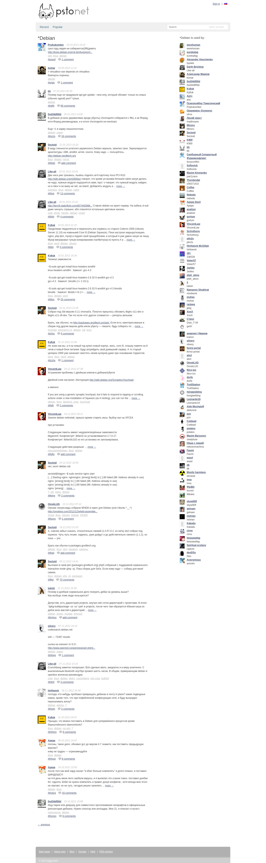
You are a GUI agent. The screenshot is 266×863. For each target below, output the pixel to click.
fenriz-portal (194, 348)
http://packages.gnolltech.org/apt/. (91, 322)
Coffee (190, 187)
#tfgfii (51, 405)
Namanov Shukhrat (198, 289)
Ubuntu (66, 515)
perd (56, 243)
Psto (49, 860)
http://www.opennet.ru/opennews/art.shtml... (71, 648)
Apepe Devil (194, 202)
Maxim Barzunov (196, 435)
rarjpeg (191, 304)
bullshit (105, 678)
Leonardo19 (194, 399)
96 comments (66, 105)
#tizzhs (51, 360)
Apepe (51, 740)
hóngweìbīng (194, 391)
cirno (190, 530)
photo (57, 213)
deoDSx (191, 552)
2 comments (64, 405)
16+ (189, 253)
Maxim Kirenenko (197, 172)
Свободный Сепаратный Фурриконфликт (202, 156)
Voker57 (191, 260)
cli (69, 576)
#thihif (51, 682)
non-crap (95, 678)
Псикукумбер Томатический (203, 103)
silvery (52, 626)
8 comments (67, 731)
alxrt (189, 355)
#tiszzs (51, 136)
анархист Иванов (197, 333)
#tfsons (52, 518)
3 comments (64, 247)
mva (189, 479)
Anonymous (194, 559)
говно (60, 132)
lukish (51, 588)
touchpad (85, 401)
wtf (52, 492)
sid (83, 330)
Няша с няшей (195, 443)
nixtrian (191, 516)
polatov (191, 428)
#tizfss (51, 333)
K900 (190, 139)
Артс (189, 96)
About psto (59, 851)
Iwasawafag (193, 537)
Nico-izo (191, 370)
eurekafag (192, 52)
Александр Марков (198, 74)
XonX (190, 311)
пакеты (83, 549)
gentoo (60, 705)
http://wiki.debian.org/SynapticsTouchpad (111, 380)
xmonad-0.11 (65, 330)
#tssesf (52, 59)
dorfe (190, 377)
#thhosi (52, 758)
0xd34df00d (54, 114)
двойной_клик (70, 401)
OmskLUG (54, 504)
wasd (190, 457)
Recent (44, 27)
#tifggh (51, 163)
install (81, 213)
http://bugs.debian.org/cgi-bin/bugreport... (70, 52)
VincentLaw (54, 369)
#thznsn (52, 816)
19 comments (67, 792)
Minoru (191, 125)
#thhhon (52, 732)
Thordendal (193, 180)
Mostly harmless (196, 472)
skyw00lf (192, 501)
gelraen (191, 508)
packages (77, 576)
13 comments (66, 193)
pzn (189, 413)
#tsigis (51, 82)
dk (188, 465)
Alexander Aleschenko (200, 59)
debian (63, 55)
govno (60, 613)
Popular (57, 27)
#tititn (51, 247)
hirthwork (53, 690)
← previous (44, 824)
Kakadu (191, 523)
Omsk (51, 515)
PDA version (106, 851)
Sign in (216, 3)
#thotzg (52, 793)
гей (50, 55)
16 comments (67, 136)
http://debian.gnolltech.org (62, 155)
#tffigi (51, 579)
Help (92, 851)
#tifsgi (51, 193)
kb (49, 91)
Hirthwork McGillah (198, 245)
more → (120, 186)
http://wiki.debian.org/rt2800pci (64, 178)
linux (55, 55)
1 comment (66, 59)
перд (63, 356)
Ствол (190, 319)
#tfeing (51, 495)
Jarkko (191, 267)
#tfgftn (51, 454)
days (50, 356)
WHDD (84, 515)
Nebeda (191, 194)
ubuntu (73, 243)
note (50, 213)
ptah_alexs (193, 275)
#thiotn (51, 708)
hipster (65, 213)
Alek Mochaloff (195, 406)
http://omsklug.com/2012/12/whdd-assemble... (73, 511)
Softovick (192, 165)
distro (72, 678)
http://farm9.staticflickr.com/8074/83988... (70, 205)
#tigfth (51, 105)
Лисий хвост (194, 118)
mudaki (68, 613)
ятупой (78, 613)
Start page (44, 851)
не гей (66, 728)
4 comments (65, 216)
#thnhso (52, 617)
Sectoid (52, 144)
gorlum (191, 216)
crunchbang (82, 678)
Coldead (191, 421)
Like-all (52, 171)
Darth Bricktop (195, 66)
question (52, 189)
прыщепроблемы (57, 450)
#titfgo (51, 299)
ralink (76, 189)
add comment (67, 162)
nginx (58, 492)
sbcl (65, 549)
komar (51, 68)
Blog (72, 851)
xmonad (52, 330)
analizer (191, 209)
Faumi (190, 450)
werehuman (193, 44)
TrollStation (193, 384)
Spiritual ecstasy (196, 545)
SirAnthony (193, 231)
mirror (66, 159)
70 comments (65, 579)
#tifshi (51, 216)
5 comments (65, 333)
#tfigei (51, 553)
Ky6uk (51, 225)
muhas (191, 297)
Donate (82, 851)
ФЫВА (191, 487)
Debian (75, 515)
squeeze (73, 549)
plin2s (190, 238)
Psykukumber (56, 44)
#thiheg (52, 655)
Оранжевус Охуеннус (199, 110)
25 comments (66, 299)
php (65, 576)
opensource (54, 812)
